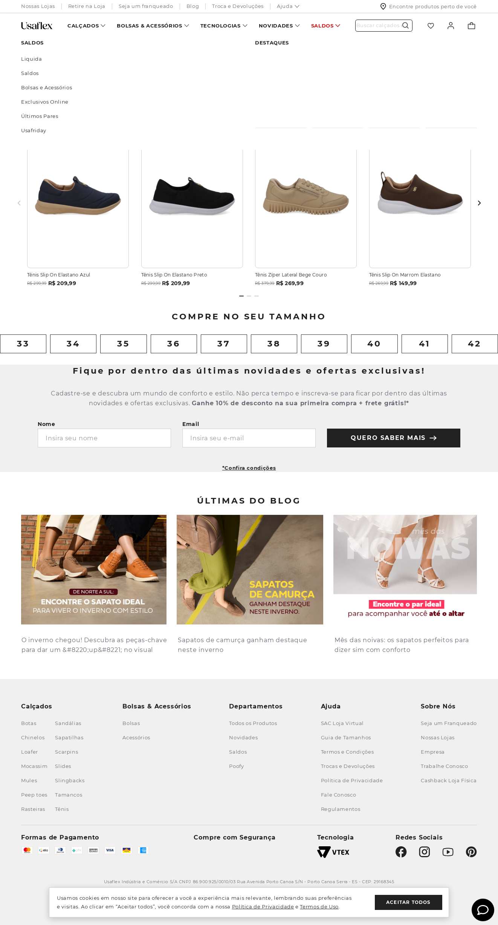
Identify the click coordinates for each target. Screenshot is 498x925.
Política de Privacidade (263, 907)
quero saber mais (394, 437)
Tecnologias (220, 26)
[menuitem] (86, 25)
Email (190, 424)
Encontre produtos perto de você (428, 6)
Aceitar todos (408, 902)
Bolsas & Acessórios (149, 26)
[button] (249, 465)
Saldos (322, 26)
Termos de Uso (319, 907)
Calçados (83, 26)
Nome (46, 424)
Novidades (276, 26)
